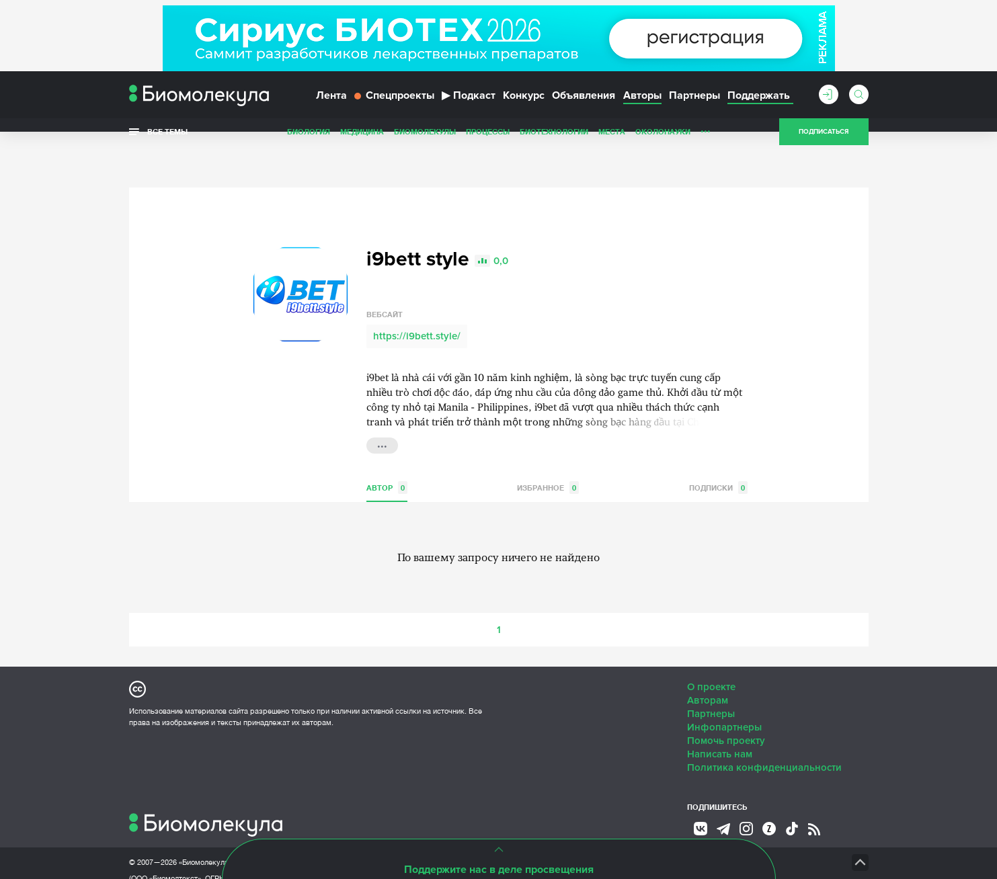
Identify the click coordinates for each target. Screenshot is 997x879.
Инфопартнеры (724, 697)
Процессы (488, 143)
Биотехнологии (554, 143)
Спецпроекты (394, 106)
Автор (386, 457)
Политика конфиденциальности (764, 737)
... (706, 140)
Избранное (548, 457)
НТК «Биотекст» (603, 832)
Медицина (362, 143)
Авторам (707, 670)
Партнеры (694, 106)
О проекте (711, 657)
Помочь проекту (726, 710)
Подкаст (468, 106)
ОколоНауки (662, 143)
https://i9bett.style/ (417, 306)
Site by (434, 831)
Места (611, 143)
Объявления (583, 106)
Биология (308, 143)
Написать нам (719, 724)
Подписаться (823, 144)
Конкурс (524, 106)
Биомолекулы (425, 143)
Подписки (718, 457)
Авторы (642, 106)
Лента (331, 106)
